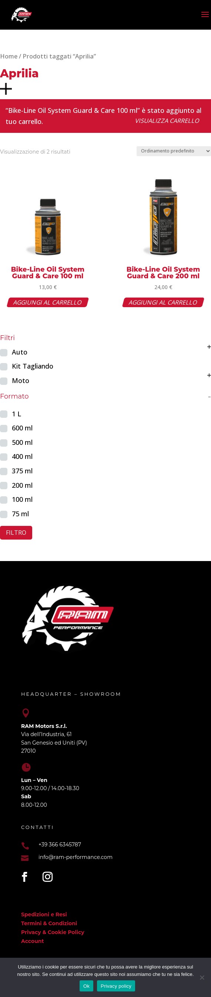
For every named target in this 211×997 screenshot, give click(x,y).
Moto (20, 380)
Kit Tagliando (32, 366)
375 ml (22, 470)
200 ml (22, 485)
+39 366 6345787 (59, 844)
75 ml (20, 513)
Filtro (16, 532)
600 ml (22, 427)
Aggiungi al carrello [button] (48, 302)
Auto (19, 352)
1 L (16, 413)
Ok (86, 986)
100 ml (22, 499)
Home (8, 56)
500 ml (22, 442)
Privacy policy (116, 986)
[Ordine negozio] (174, 151)
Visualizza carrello (167, 121)
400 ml (22, 456)
